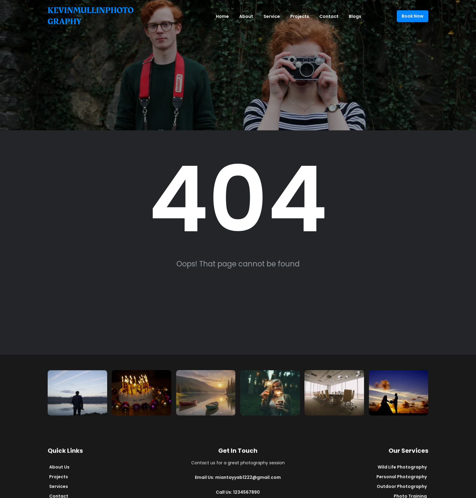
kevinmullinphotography (91, 16)
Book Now (412, 16)
